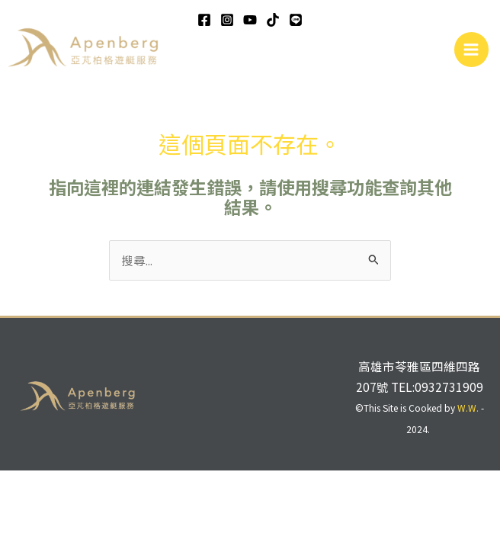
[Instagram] (227, 20)
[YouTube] (250, 20)
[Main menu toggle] (471, 49)
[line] (296, 20)
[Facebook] (204, 20)
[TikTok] (273, 20)
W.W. (468, 407)
